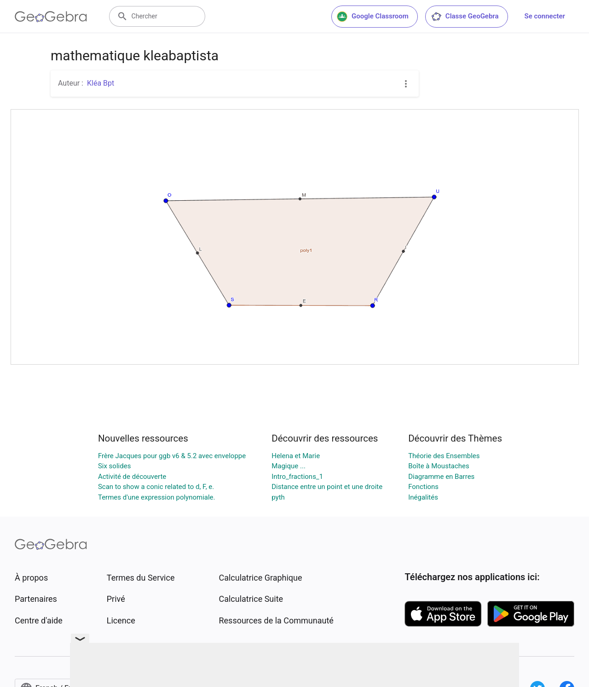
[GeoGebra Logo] (51, 16)
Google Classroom (373, 16)
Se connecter (545, 16)
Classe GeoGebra (465, 16)
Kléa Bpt (100, 83)
